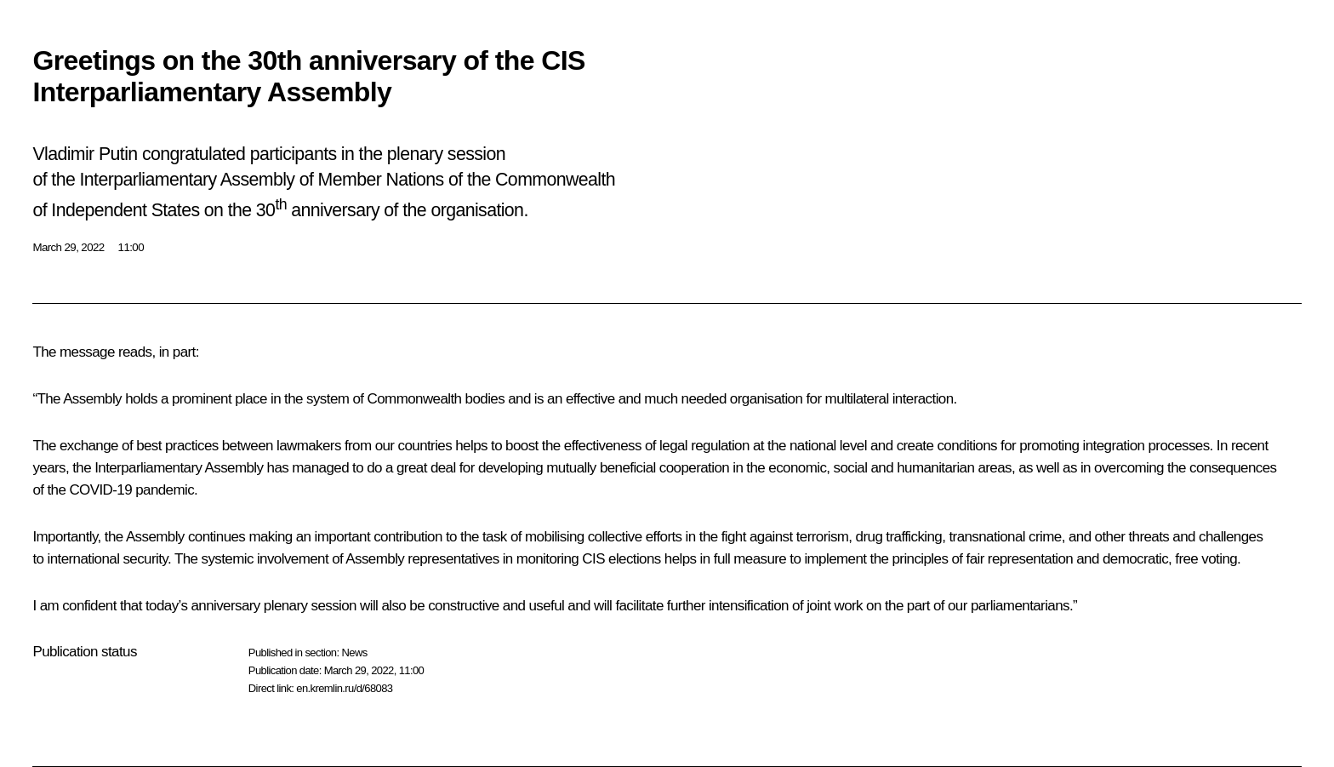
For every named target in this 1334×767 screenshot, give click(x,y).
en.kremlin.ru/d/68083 (344, 688)
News (354, 652)
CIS (593, 559)
